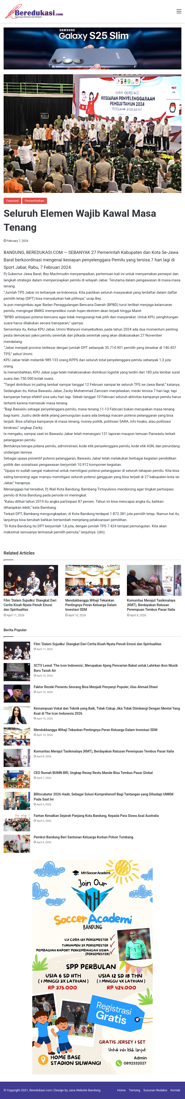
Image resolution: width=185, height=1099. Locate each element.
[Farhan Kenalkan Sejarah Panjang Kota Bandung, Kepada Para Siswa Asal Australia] (17, 822)
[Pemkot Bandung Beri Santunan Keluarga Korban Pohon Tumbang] (17, 844)
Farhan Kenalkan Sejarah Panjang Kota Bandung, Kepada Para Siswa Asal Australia (96, 816)
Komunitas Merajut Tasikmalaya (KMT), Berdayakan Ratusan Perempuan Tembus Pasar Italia (151, 604)
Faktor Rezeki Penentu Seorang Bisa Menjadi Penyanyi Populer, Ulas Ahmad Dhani (96, 687)
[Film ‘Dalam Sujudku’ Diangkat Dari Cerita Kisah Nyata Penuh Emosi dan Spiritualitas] (31, 580)
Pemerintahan (34, 201)
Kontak (175, 1090)
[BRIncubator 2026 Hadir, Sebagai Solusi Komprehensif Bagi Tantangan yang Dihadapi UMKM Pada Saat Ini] (17, 801)
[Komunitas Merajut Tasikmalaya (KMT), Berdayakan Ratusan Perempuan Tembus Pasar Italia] (154, 580)
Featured (12, 201)
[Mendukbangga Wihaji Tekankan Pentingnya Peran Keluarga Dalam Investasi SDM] (92, 580)
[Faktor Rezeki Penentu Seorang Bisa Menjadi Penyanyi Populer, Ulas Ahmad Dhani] (17, 694)
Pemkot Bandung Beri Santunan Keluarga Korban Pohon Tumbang (83, 837)
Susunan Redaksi (155, 1090)
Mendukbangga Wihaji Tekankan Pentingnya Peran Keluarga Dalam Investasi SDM (91, 604)
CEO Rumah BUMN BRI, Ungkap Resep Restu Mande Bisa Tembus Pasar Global (93, 773)
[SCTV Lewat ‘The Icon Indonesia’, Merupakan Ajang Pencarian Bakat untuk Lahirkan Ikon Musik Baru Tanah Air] (17, 672)
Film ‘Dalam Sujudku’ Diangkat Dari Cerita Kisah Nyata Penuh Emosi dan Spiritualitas (30, 604)
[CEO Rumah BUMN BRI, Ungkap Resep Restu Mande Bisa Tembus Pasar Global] (17, 779)
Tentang (134, 1090)
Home (121, 1090)
